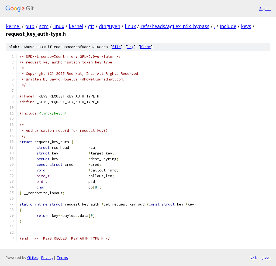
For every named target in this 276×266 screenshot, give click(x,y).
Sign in (265, 8)
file (116, 47)
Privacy (47, 257)
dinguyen (109, 26)
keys (246, 26)
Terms (62, 257)
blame (145, 47)
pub (29, 26)
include (228, 26)
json (266, 257)
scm (44, 26)
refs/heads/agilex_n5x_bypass (174, 26)
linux (58, 26)
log (130, 47)
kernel (13, 26)
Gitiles (32, 257)
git (91, 26)
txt (253, 257)
